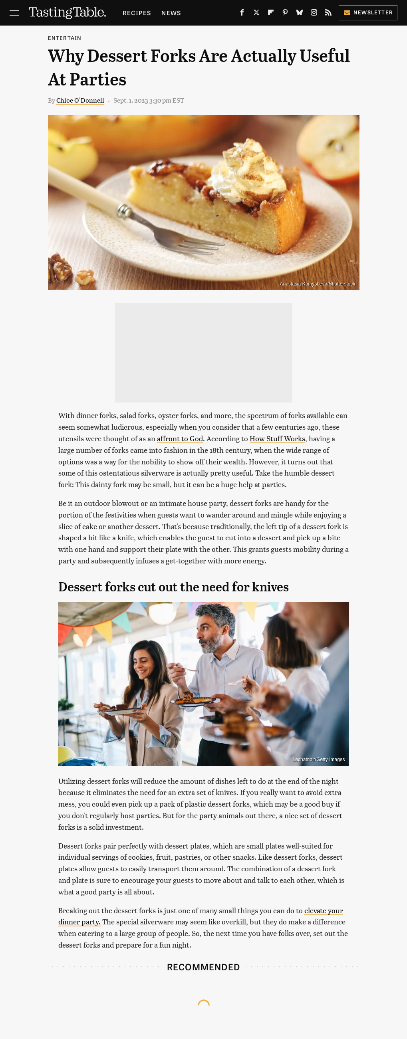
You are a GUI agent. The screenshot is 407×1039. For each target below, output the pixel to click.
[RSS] (328, 14)
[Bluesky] (300, 14)
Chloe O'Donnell (80, 100)
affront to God (180, 438)
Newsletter (368, 12)
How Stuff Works (277, 438)
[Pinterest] (285, 14)
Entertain (65, 37)
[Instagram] (314, 14)
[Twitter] (256, 14)
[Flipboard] (271, 14)
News (171, 12)
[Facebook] (242, 14)
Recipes (137, 12)
